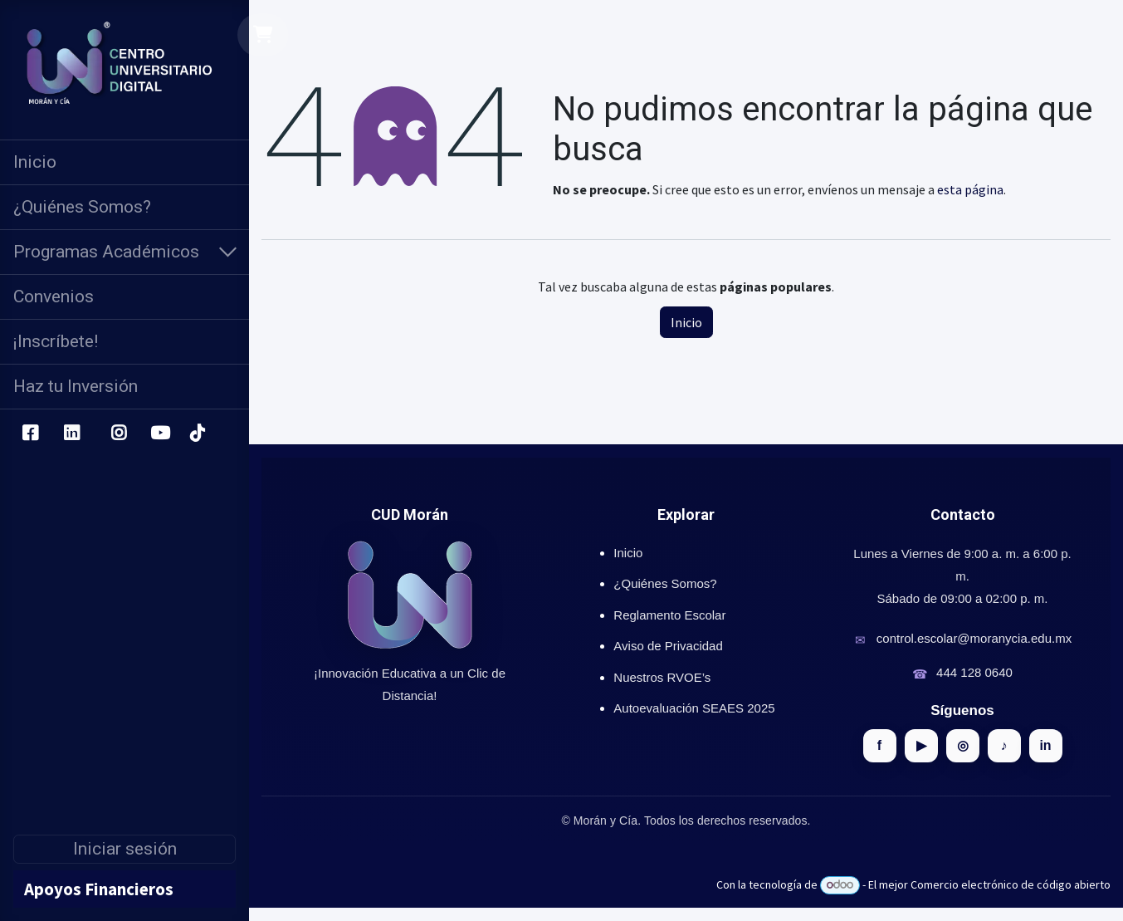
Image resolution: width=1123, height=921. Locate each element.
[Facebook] (29, 433)
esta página (970, 189)
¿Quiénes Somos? (664, 583)
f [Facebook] (879, 745)
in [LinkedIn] (1045, 745)
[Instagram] (119, 433)
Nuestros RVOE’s (661, 677)
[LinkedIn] (72, 433)
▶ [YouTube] (921, 745)
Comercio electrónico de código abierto (1011, 884)
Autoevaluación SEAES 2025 (693, 708)
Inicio (686, 322)
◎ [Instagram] (963, 745)
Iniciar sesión (125, 849)
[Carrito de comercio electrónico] (263, 34)
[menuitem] (124, 162)
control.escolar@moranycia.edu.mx (974, 638)
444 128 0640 (974, 672)
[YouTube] (160, 433)
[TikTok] (196, 433)
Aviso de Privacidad (667, 646)
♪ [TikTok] (1004, 745)
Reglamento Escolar (669, 615)
